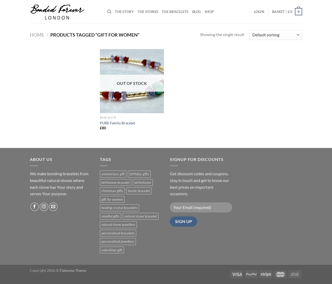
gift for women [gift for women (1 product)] (112, 199)
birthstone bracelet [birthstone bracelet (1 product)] (115, 182)
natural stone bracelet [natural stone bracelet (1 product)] (140, 216)
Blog (196, 12)
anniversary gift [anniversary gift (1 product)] (113, 174)
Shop (209, 12)
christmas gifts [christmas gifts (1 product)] (112, 191)
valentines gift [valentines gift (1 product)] (111, 250)
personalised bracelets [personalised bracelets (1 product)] (118, 233)
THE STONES (148, 12)
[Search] (109, 12)
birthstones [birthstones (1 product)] (142, 182)
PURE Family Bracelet (117, 123)
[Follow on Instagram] (44, 206)
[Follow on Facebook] (34, 206)
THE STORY (124, 12)
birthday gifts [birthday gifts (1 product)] (139, 174)
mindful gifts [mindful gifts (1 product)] (110, 216)
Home (37, 35)
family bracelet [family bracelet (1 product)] (139, 191)
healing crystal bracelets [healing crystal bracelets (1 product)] (119, 208)
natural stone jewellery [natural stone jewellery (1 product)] (118, 224)
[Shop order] (275, 35)
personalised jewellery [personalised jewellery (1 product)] (117, 241)
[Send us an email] (53, 206)
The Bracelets (175, 12)
